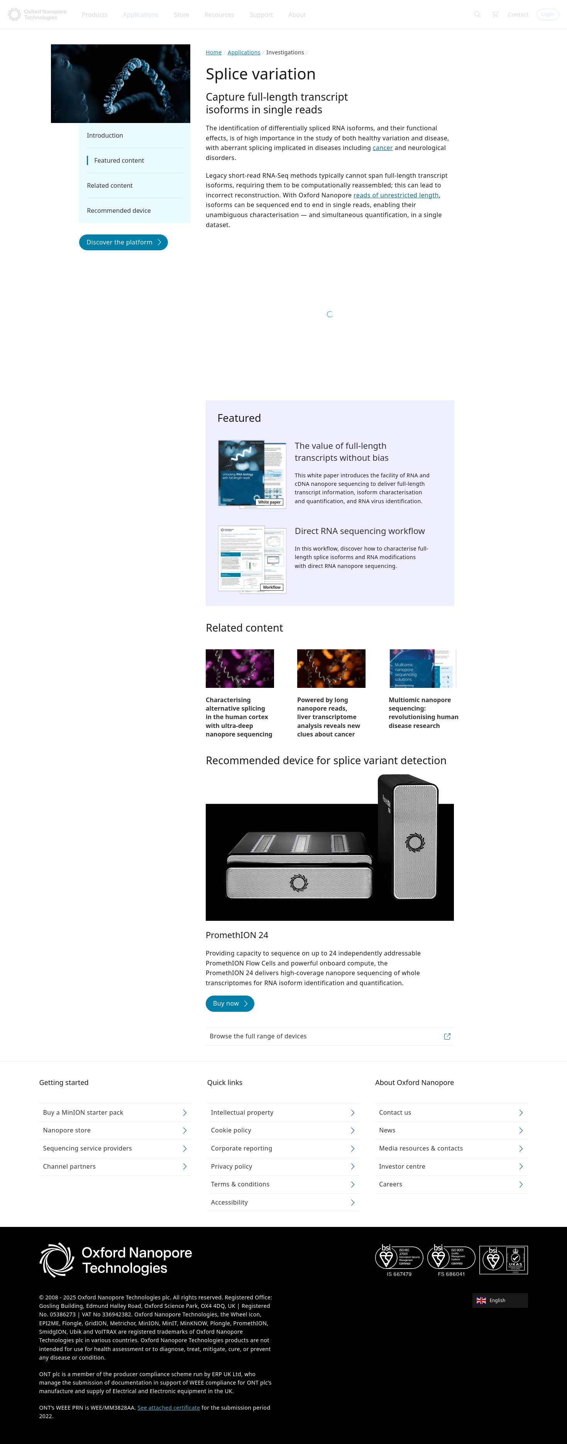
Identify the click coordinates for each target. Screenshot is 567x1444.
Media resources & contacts (421, 1148)
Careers (391, 1184)
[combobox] (503, 1300)
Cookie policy (231, 1130)
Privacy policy (231, 1166)
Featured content (119, 160)
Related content (110, 185)
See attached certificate (168, 1407)
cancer (383, 147)
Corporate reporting (241, 1148)
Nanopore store (67, 1130)
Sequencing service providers (87, 1148)
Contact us (395, 1112)
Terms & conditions (240, 1184)
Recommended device (119, 210)
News (387, 1130)
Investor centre (402, 1166)
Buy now (226, 1003)
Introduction (105, 135)
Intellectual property (242, 1112)
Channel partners (69, 1166)
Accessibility (229, 1202)
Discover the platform (119, 242)
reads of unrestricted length (396, 195)
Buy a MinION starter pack (83, 1112)
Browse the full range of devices (258, 1036)
